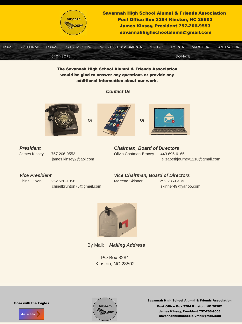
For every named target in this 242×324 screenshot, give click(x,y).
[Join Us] (31, 314)
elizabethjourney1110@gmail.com (191, 159)
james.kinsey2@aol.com (73, 159)
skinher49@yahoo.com (180, 186)
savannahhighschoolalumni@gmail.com (165, 32)
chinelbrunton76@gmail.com (76, 186)
